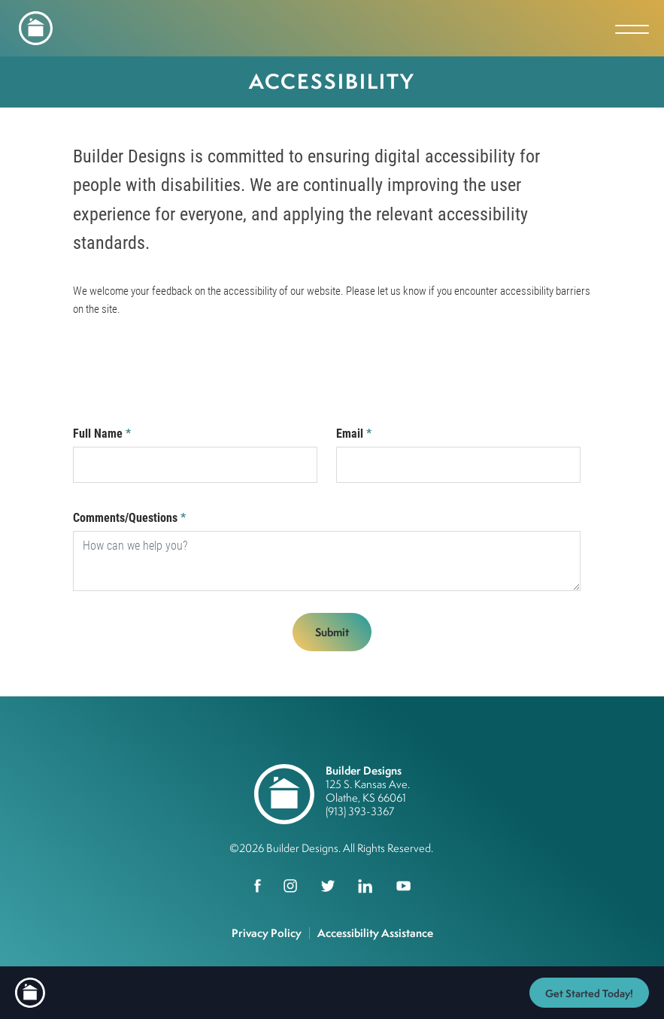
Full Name (102, 434)
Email (353, 434)
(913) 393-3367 (360, 811)
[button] (589, 993)
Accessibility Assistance (375, 933)
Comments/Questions (129, 518)
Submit (332, 632)
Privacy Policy (267, 933)
